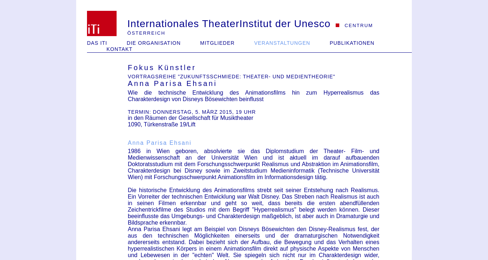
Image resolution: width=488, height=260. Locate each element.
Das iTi (97, 43)
